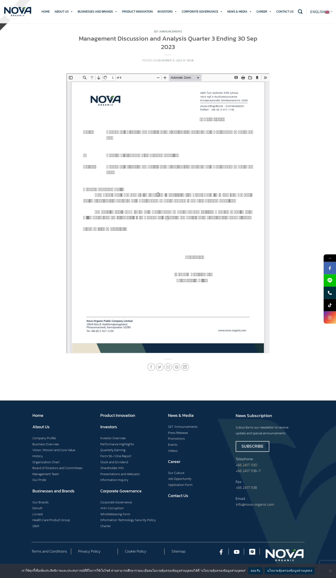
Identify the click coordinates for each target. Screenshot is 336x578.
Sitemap (179, 551)
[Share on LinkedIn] (185, 367)
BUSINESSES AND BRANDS (97, 11)
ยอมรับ (255, 570)
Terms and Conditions (49, 551)
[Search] (300, 12)
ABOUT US (63, 11)
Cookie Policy (135, 551)
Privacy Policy (89, 551)
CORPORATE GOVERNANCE (202, 11)
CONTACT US (285, 11)
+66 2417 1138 (246, 487)
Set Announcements (168, 31)
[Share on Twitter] (160, 367)
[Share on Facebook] (151, 367)
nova (190, 60)
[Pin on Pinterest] (176, 367)
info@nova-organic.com (255, 504)
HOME (46, 11)
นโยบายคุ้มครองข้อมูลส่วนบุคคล (289, 570)
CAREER (264, 11)
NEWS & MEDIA (239, 11)
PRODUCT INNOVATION (137, 11)
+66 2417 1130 (246, 465)
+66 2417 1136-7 (248, 471)
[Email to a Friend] (168, 367)
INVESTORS (167, 11)
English (321, 11)
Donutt (37, 508)
